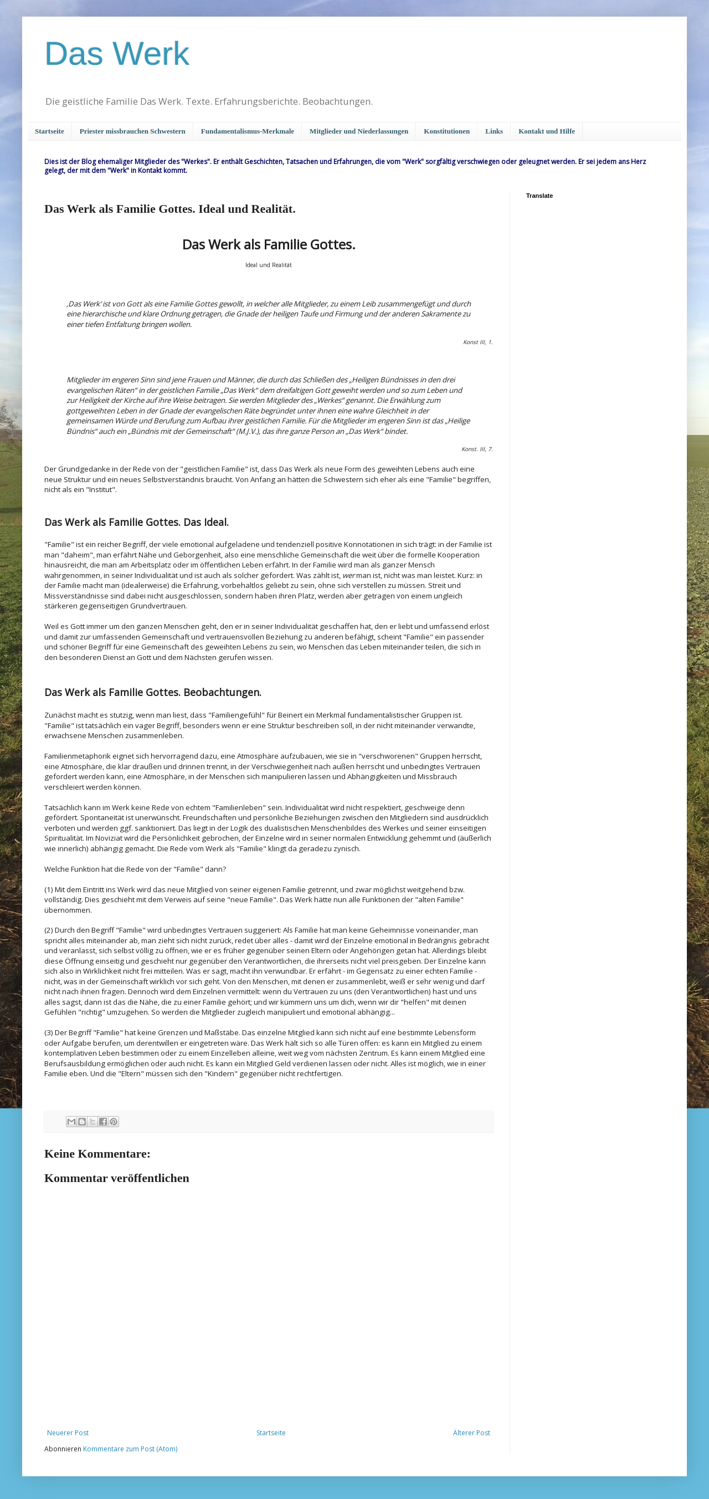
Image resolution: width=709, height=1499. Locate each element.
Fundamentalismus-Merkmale (247, 131)
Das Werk (116, 53)
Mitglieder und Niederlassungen (359, 131)
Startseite (49, 131)
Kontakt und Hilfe (546, 131)
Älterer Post (471, 1432)
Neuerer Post (68, 1432)
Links (494, 131)
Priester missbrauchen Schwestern (133, 131)
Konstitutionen (447, 131)
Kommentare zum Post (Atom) (130, 1449)
